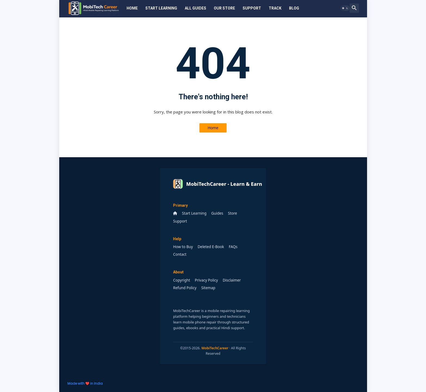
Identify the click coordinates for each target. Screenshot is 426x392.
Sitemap (208, 287)
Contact (179, 254)
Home (132, 8)
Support (252, 8)
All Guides (195, 8)
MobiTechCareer (214, 348)
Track (275, 8)
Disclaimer (232, 280)
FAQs (233, 246)
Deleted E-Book (211, 246)
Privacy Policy (206, 280)
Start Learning (161, 8)
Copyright (181, 280)
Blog (294, 8)
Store (232, 213)
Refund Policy (184, 287)
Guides (217, 213)
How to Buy (183, 246)
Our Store (224, 8)
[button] (345, 8)
